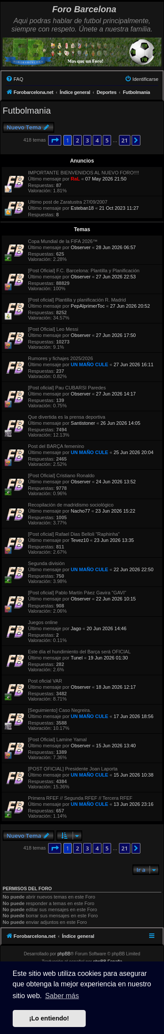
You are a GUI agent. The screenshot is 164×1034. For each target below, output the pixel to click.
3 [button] (87, 140)
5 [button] (106, 140)
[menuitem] (14, 79)
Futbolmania (27, 110)
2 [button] (77, 140)
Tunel (77, 657)
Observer (81, 247)
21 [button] (125, 140)
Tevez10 (80, 540)
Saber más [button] (62, 995)
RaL (75, 178)
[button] (54, 140)
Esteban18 (82, 208)
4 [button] (96, 140)
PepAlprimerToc (88, 306)
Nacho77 (80, 511)
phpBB (63, 953)
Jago (76, 628)
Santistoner (83, 423)
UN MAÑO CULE (89, 364)
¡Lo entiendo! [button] (49, 1018)
